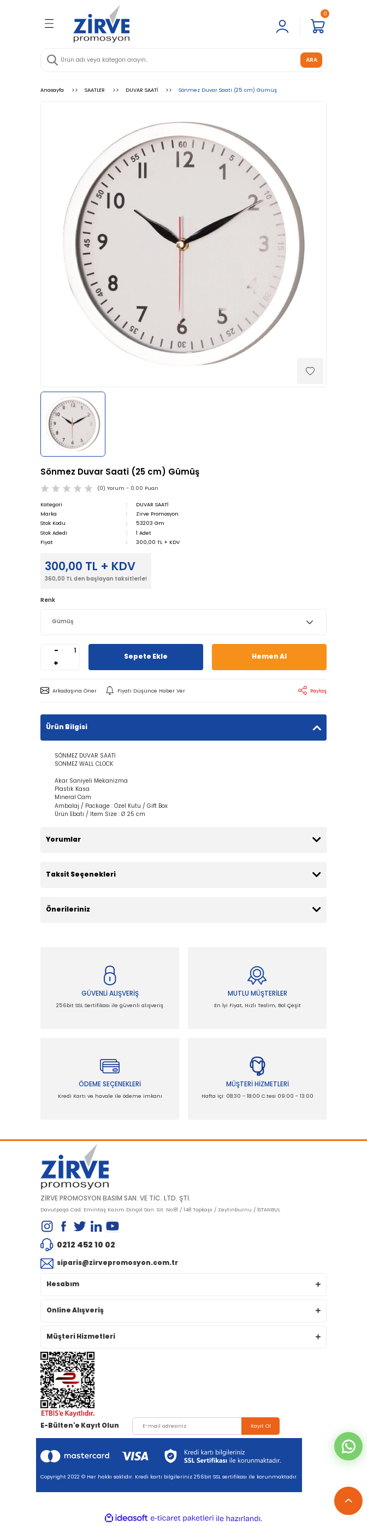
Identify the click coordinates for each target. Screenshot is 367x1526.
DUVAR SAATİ (152, 504)
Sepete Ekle (146, 656)
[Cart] (318, 26)
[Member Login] (282, 26)
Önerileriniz (68, 909)
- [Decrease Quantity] (56, 650)
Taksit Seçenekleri (81, 874)
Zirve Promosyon (157, 513)
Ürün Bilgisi (66, 727)
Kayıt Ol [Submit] (261, 1425)
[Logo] (101, 23)
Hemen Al (269, 656)
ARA (311, 60)
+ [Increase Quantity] (56, 662)
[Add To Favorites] (310, 371)
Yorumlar (63, 839)
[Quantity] (75, 650)
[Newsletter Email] (206, 1426)
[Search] (183, 60)
